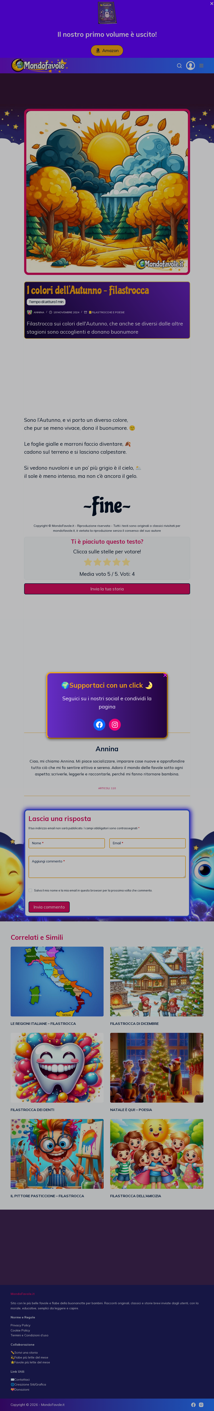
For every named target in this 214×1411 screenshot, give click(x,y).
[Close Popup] (165, 676)
